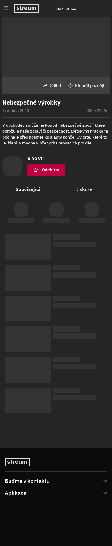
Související (28, 189)
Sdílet (55, 85)
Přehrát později (89, 85)
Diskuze (84, 189)
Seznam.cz (66, 8)
